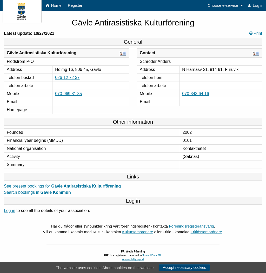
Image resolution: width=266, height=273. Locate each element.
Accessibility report (133, 259)
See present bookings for (62, 186)
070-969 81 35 (68, 93)
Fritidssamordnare (206, 232)
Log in (9, 210)
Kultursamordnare (137, 232)
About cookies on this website (128, 267)
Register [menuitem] (75, 5)
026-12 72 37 (67, 77)
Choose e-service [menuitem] (223, 5)
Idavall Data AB (152, 255)
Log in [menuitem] (255, 5)
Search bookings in (37, 192)
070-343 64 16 (195, 93)
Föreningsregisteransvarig (191, 226)
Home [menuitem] (53, 5)
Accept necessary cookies (184, 267)
